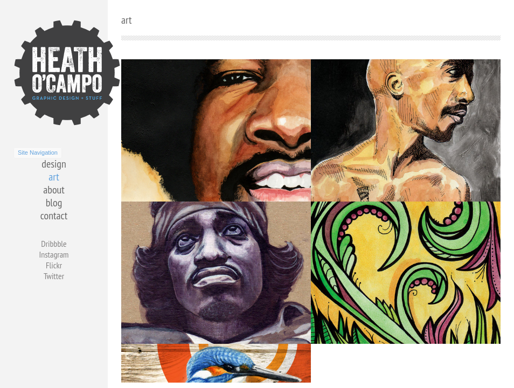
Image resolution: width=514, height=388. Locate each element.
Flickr (54, 265)
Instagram (53, 254)
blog (54, 202)
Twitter (54, 276)
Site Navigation (38, 152)
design (53, 163)
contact (53, 215)
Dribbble (53, 243)
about (54, 189)
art (53, 176)
